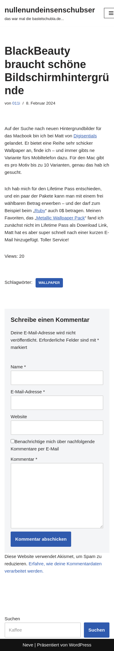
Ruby (39, 210)
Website (19, 416)
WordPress (80, 644)
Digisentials (85, 135)
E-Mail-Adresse (28, 391)
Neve (27, 644)
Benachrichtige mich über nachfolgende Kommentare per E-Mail (53, 445)
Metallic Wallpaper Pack (60, 217)
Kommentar (24, 459)
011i (16, 103)
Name (18, 366)
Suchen (12, 618)
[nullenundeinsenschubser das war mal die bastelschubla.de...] (50, 13)
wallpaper (49, 282)
